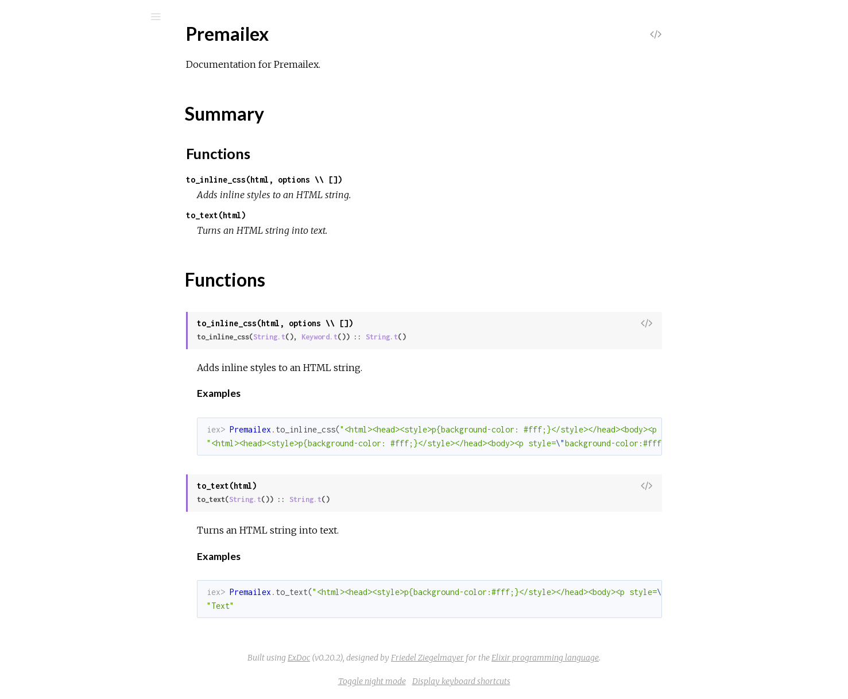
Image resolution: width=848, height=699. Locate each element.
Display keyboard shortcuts (547, 681)
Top (50, 156)
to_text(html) (302, 215)
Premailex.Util (63, 278)
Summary (61, 169)
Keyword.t (406, 337)
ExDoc (385, 657)
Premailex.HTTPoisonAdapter (95, 263)
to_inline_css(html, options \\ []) (350, 179)
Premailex (55, 46)
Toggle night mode (458, 681)
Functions (69, 181)
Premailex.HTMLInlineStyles (92, 216)
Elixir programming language (631, 657)
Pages (41, 89)
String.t (355, 337)
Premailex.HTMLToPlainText (91, 247)
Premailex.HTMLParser (83, 232)
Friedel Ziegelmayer (513, 657)
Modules (48, 105)
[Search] (86, 16)
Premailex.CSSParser (78, 201)
